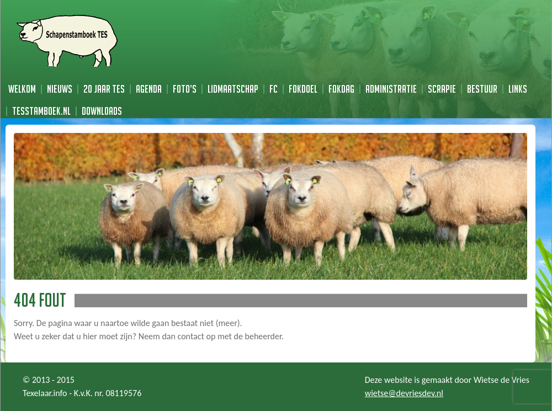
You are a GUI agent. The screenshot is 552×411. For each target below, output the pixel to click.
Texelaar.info (45, 393)
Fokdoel (303, 89)
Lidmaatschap (233, 89)
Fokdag (341, 89)
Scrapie (442, 89)
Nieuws (59, 89)
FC (273, 89)
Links (517, 89)
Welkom (22, 89)
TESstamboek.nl (41, 111)
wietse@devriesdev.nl (404, 393)
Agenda (149, 89)
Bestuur (482, 89)
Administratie (391, 89)
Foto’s (185, 89)
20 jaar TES (104, 89)
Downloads (102, 111)
